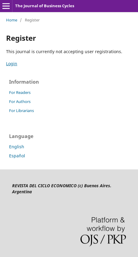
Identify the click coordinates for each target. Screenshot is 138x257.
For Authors (20, 101)
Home (11, 20)
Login (11, 63)
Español (17, 156)
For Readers (20, 92)
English (16, 146)
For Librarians (21, 110)
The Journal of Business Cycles (44, 5)
